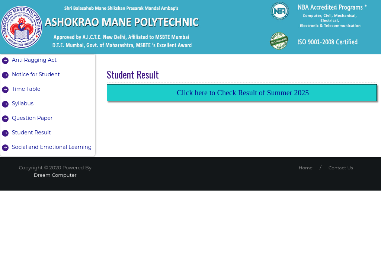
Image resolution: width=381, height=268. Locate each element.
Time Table (26, 89)
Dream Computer (55, 175)
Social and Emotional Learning (52, 147)
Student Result (31, 132)
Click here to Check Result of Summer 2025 (243, 93)
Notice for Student (36, 74)
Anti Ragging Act (34, 60)
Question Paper (32, 118)
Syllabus (22, 103)
